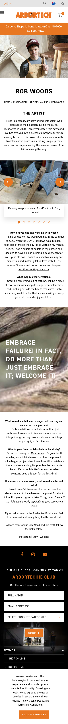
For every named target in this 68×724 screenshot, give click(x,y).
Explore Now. (35, 31)
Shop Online (16, 658)
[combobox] (34, 617)
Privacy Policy (19, 700)
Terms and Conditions (30, 704)
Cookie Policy (36, 700)
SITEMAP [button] (9, 650)
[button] (5, 14)
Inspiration (16, 667)
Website (44, 538)
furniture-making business (33, 270)
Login (8, 3)
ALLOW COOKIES (34, 714)
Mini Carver (37, 454)
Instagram (25, 538)
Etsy (35, 538)
